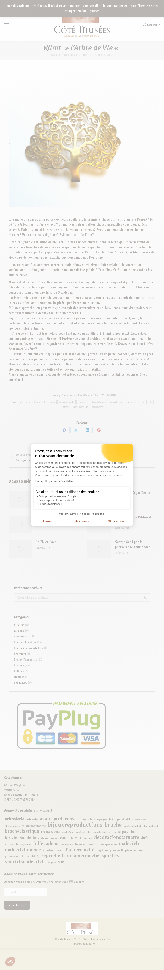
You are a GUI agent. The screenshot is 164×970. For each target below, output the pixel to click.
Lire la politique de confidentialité (54, 481)
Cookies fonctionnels (50, 504)
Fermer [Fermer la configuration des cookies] (48, 521)
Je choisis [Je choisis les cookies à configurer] (82, 521)
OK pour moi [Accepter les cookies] (116, 521)
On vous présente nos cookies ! (56, 500)
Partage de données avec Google (57, 496)
